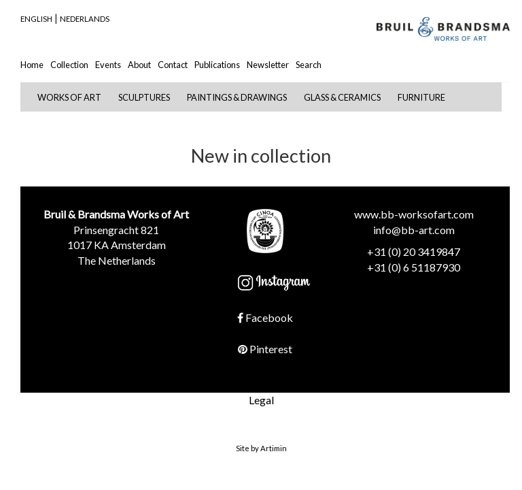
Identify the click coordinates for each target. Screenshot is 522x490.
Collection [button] (69, 64)
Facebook (265, 317)
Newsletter (268, 64)
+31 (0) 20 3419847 (413, 251)
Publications (217, 64)
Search (308, 64)
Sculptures (144, 97)
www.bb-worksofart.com (414, 214)
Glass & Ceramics (342, 97)
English (36, 18)
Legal (261, 399)
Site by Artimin (261, 448)
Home (32, 64)
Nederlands (84, 18)
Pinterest (265, 348)
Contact (173, 64)
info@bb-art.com (414, 229)
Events (108, 64)
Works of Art (69, 97)
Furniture (421, 97)
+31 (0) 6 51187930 (413, 267)
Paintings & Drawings (237, 97)
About (139, 64)
